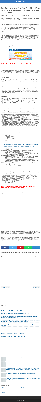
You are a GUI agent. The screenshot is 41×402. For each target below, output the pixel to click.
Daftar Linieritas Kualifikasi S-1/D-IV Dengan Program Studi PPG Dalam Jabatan (15, 313)
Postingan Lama (36, 287)
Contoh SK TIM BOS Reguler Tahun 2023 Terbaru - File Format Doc (12, 333)
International (31, 397)
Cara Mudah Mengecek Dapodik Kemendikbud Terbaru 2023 (11, 310)
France (22, 387)
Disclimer (17, 397)
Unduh (2, 225)
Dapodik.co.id (20, 1)
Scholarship (23, 389)
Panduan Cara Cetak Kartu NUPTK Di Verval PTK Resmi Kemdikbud (13, 336)
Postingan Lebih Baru (5, 287)
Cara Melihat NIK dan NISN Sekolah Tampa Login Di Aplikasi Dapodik (13, 330)
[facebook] (5, 247)
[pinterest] (20, 247)
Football (3, 392)
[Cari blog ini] (39, 1)
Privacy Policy (22, 397)
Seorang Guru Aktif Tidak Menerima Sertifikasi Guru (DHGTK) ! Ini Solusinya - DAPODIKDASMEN (21, 144)
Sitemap (27, 397)
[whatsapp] (28, 247)
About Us (8, 397)
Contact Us (13, 397)
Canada (3, 387)
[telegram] (36, 247)
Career (3, 389)
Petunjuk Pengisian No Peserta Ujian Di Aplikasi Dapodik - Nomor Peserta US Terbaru (21, 373)
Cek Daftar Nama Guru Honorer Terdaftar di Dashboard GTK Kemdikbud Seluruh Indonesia (17, 307)
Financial (3, 390)
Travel (22, 390)
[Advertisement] (20, 296)
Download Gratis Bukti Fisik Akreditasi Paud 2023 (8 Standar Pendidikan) (14, 328)
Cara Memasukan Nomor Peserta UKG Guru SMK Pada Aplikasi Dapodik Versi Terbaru (19, 146)
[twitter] (13, 247)
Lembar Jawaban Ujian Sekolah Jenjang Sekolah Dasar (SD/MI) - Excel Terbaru (20, 357)
